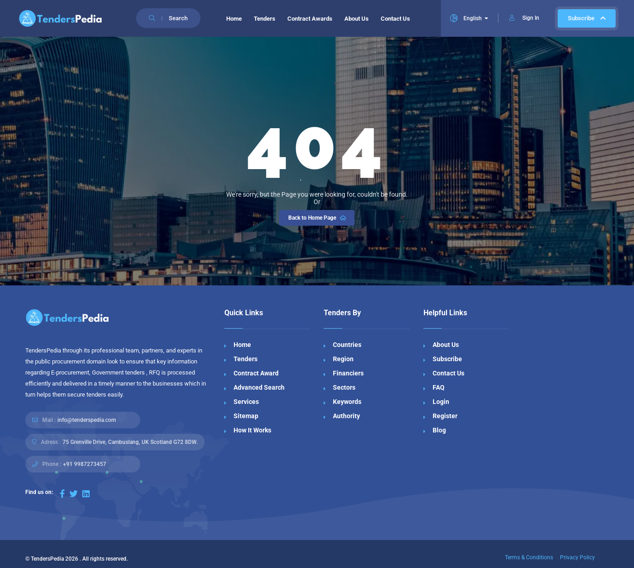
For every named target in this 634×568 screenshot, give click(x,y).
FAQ (439, 387)
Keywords (347, 401)
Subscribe (586, 18)
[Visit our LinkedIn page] (86, 494)
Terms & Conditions (529, 557)
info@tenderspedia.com (86, 420)
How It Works (252, 430)
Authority (346, 416)
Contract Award (256, 373)
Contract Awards (309, 18)
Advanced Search (259, 387)
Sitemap (246, 416)
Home (234, 18)
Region (343, 359)
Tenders (264, 18)
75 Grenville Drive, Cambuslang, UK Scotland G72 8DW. (130, 442)
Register (445, 416)
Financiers (348, 373)
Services (246, 401)
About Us (356, 18)
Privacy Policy (577, 557)
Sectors (344, 387)
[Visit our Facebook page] (62, 494)
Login (441, 401)
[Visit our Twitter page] (73, 494)
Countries (347, 344)
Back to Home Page (318, 217)
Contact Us (395, 18)
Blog (439, 430)
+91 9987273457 (84, 464)
